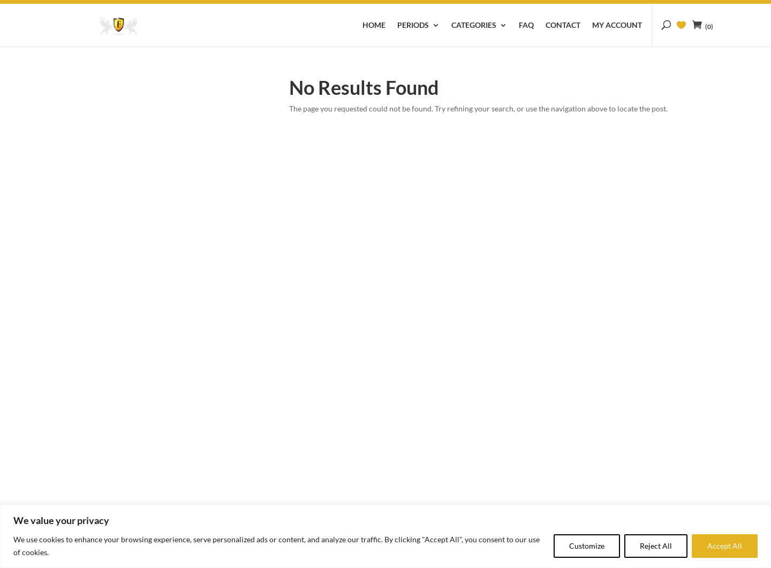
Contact (563, 25)
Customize (586, 545)
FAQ (526, 25)
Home (374, 25)
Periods (413, 25)
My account (617, 25)
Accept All (724, 545)
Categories (473, 25)
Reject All (656, 545)
